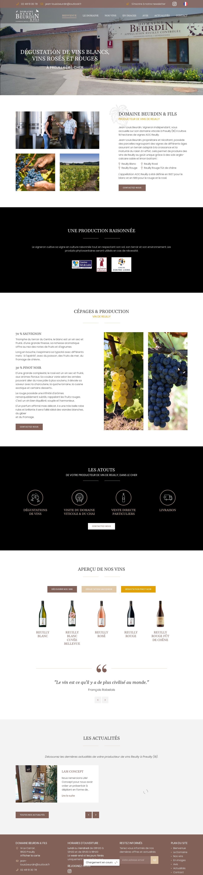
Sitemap (146, 870)
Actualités (162, 15)
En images (129, 15)
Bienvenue (69, 15)
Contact (182, 15)
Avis (145, 15)
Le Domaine (90, 15)
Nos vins (110, 15)
